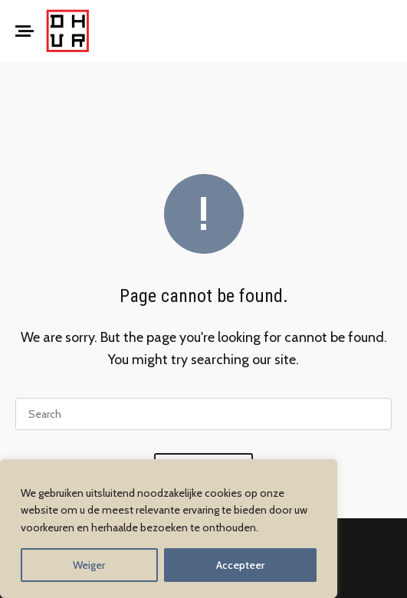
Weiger (89, 565)
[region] (168, 528)
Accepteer (240, 565)
